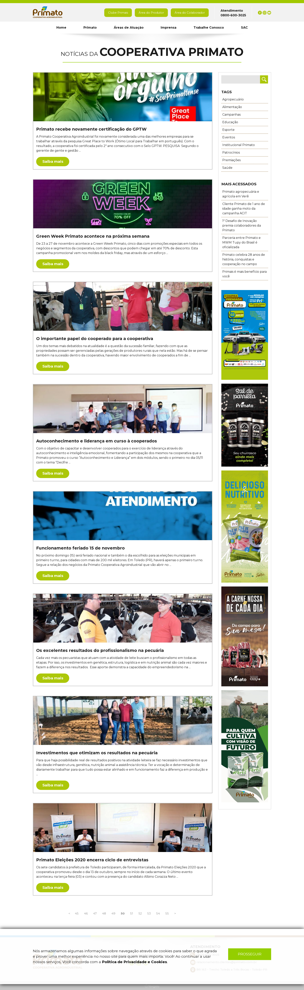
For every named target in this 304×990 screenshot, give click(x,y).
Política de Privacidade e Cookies (134, 962)
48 (104, 913)
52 (139, 913)
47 (94, 913)
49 (113, 913)
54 (157, 913)
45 (76, 913)
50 (122, 913)
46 (85, 913)
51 (131, 913)
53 (148, 913)
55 (166, 913)
